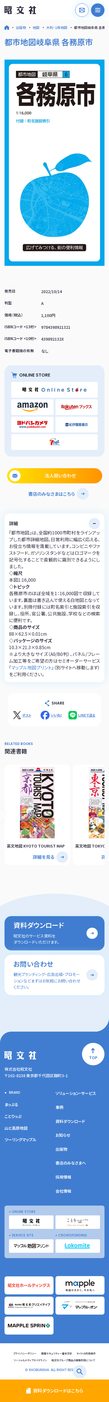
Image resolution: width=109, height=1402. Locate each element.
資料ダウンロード (70, 1121)
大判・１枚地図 (56, 27)
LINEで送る (86, 715)
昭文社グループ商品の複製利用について (73, 1360)
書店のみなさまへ (70, 1163)
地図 (36, 27)
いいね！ (56, 715)
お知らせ (62, 1135)
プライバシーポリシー (25, 1353)
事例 (59, 1107)
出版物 (21, 27)
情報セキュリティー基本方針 (56, 1353)
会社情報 (63, 1191)
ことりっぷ (13, 1116)
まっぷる (11, 1104)
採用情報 (63, 1177)
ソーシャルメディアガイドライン (30, 1360)
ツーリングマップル (20, 1139)
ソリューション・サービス (75, 1093)
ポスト (26, 715)
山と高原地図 (16, 1128)
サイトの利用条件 (86, 1353)
